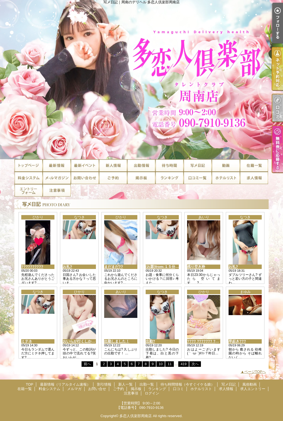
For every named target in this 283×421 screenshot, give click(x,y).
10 (161, 364)
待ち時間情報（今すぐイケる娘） (169, 165)
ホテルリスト (226, 178)
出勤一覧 (141, 165)
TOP (28, 165)
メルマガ (57, 178)
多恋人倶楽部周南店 (135, 416)
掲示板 (141, 178)
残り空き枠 (196, 267)
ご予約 (113, 178)
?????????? (32, 267)
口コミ (198, 178)
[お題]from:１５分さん (164, 267)
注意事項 (57, 190)
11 (169, 364)
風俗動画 (226, 165)
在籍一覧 (254, 165)
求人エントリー (28, 190)
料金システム (28, 178)
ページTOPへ (255, 372)
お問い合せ (85, 178)
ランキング (169, 178)
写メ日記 (198, 165)
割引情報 (85, 165)
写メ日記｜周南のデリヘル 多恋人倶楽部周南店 (141, 79)
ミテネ (26, 341)
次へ (195, 364)
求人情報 (254, 178)
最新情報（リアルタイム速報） (57, 165)
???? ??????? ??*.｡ (204, 341)
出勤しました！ (116, 341)
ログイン (152, 393)
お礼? (67, 267)
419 (183, 364)
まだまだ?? (113, 267)
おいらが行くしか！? (80, 341)
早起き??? (237, 341)
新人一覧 (113, 165)
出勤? (150, 341)
